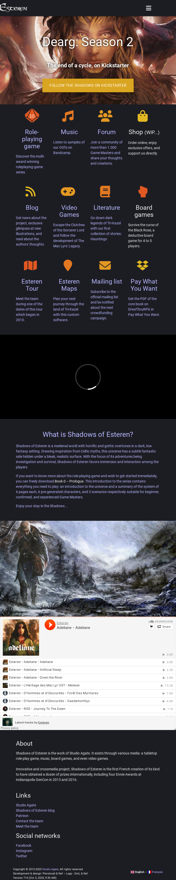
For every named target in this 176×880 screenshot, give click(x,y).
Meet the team (27, 826)
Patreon (22, 816)
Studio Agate (26, 805)
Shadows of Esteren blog (35, 810)
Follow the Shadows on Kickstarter (88, 85)
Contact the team (29, 821)
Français (155, 872)
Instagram (24, 851)
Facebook (23, 845)
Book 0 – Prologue (69, 481)
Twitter (21, 856)
